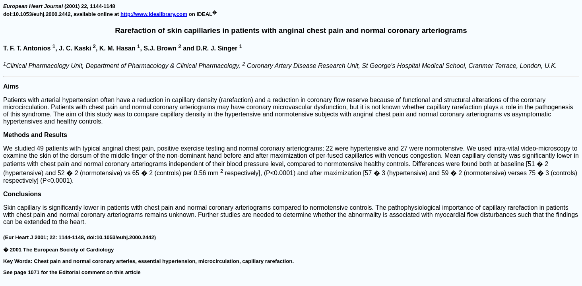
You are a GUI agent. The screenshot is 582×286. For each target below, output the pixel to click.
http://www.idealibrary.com (153, 14)
